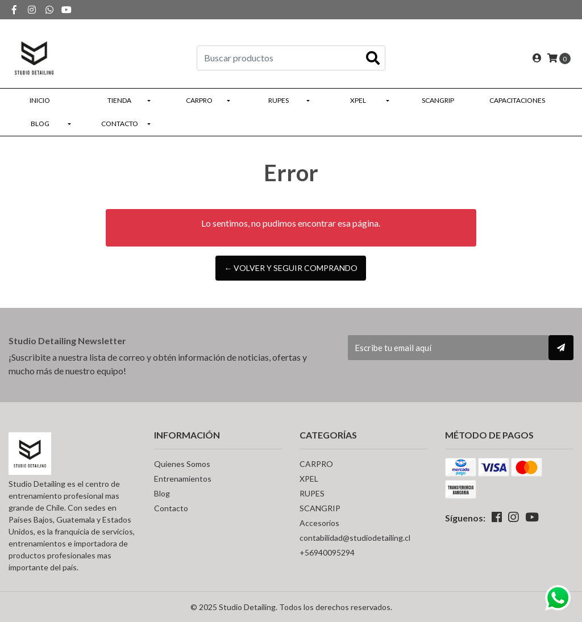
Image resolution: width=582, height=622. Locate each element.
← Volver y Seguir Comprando (290, 268)
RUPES (278, 100)
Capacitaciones (517, 100)
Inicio (40, 100)
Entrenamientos (182, 478)
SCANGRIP (438, 100)
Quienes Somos (182, 464)
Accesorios (319, 523)
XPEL (358, 100)
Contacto (119, 123)
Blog (40, 123)
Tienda (119, 100)
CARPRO (199, 100)
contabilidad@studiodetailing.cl (355, 537)
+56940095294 (327, 552)
